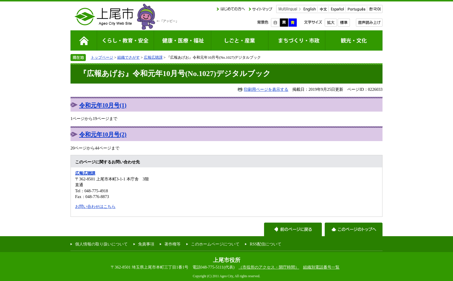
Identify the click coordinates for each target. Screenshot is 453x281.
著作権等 (172, 244)
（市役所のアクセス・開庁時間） (268, 267)
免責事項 (146, 244)
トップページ (102, 57)
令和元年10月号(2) (103, 134)
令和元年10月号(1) (103, 105)
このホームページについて (215, 244)
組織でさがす (128, 57)
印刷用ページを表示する (266, 89)
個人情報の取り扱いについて (101, 244)
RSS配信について (265, 244)
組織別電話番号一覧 (321, 267)
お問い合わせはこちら (95, 206)
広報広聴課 (153, 57)
